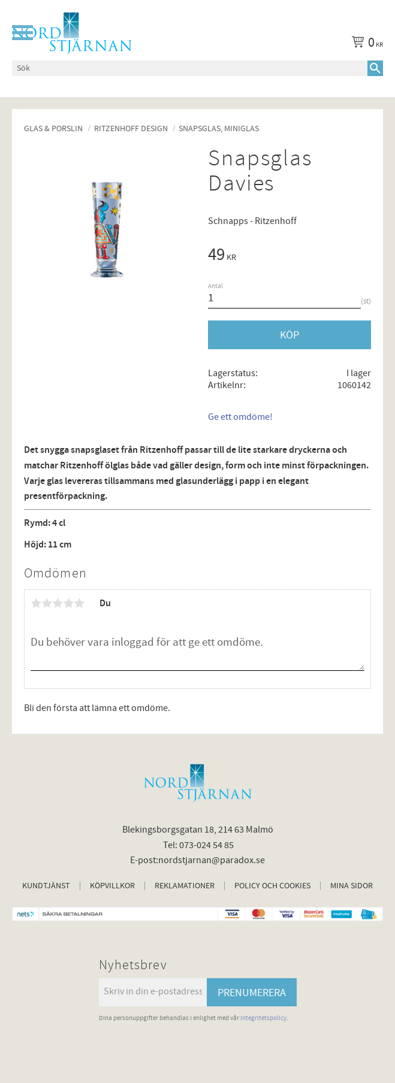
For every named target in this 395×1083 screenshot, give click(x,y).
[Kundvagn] (365, 44)
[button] (22, 32)
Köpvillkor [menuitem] (112, 886)
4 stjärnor (68, 603)
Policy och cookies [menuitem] (272, 886)
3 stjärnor (57, 603)
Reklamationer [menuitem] (185, 886)
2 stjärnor (46, 603)
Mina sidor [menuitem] (351, 886)
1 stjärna (36, 603)
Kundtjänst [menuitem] (46, 886)
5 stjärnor (79, 603)
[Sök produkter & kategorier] (189, 68)
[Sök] (375, 68)
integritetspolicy (263, 1018)
